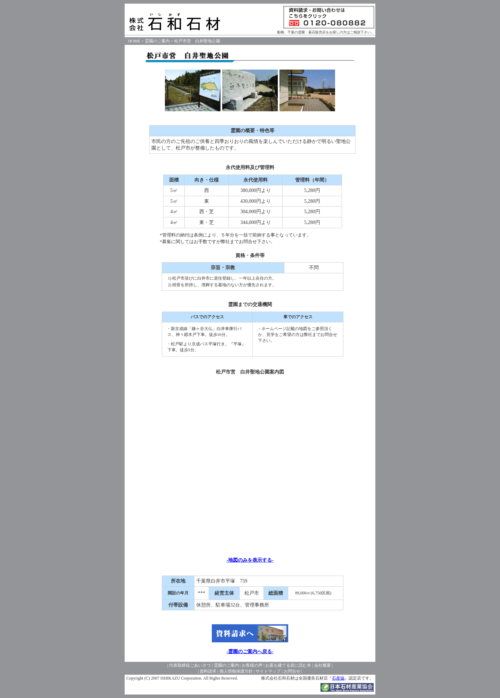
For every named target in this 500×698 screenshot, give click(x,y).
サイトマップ (268, 671)
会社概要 (322, 665)
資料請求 (208, 671)
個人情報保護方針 (236, 671)
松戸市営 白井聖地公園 (197, 41)
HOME (134, 41)
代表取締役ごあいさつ (190, 665)
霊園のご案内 (157, 41)
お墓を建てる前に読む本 (288, 665)
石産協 (338, 678)
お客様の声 (252, 665)
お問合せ (292, 671)
